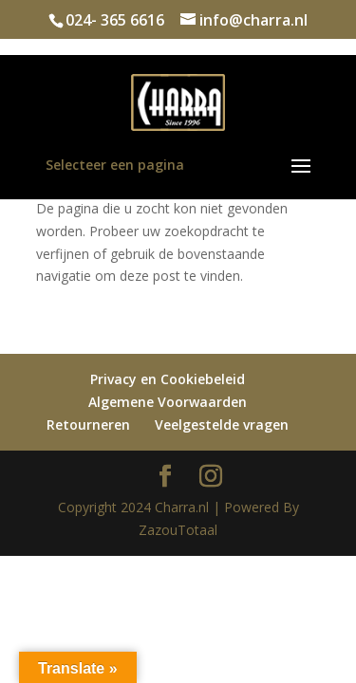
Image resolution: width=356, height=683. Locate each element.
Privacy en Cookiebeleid (167, 379)
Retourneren (88, 424)
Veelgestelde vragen (222, 424)
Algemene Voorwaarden (167, 402)
